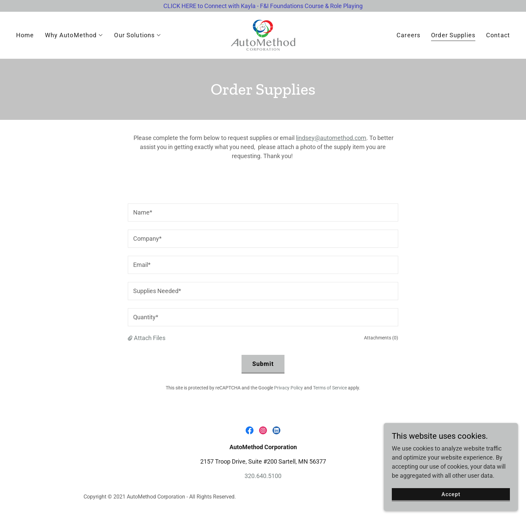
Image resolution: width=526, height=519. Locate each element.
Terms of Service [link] (330, 387)
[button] (74, 35)
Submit (263, 363)
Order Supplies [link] (453, 35)
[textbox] (263, 212)
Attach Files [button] (149, 337)
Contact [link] (498, 35)
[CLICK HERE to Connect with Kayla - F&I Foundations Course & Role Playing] (263, 5)
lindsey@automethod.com (331, 137)
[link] (263, 34)
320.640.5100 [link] (263, 475)
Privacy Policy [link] (288, 387)
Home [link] (25, 35)
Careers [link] (408, 35)
